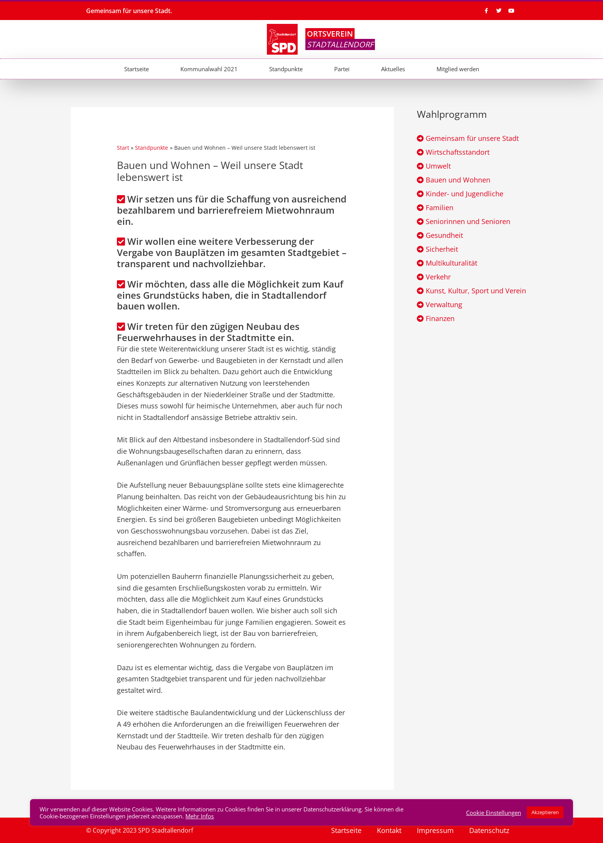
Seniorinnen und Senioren (468, 221)
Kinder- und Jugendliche (464, 193)
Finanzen (440, 318)
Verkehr (438, 276)
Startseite (136, 69)
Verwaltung (444, 304)
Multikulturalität (451, 263)
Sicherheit (442, 249)
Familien (439, 207)
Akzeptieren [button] (545, 812)
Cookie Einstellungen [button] (493, 812)
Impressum (435, 830)
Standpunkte (286, 69)
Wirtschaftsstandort (458, 152)
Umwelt (438, 166)
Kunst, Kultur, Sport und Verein (476, 290)
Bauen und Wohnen (458, 179)
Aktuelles (393, 69)
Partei (342, 69)
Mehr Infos (199, 816)
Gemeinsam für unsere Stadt (472, 138)
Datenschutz (489, 830)
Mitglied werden (457, 69)
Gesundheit (444, 235)
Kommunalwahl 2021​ (209, 69)
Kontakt (389, 830)
